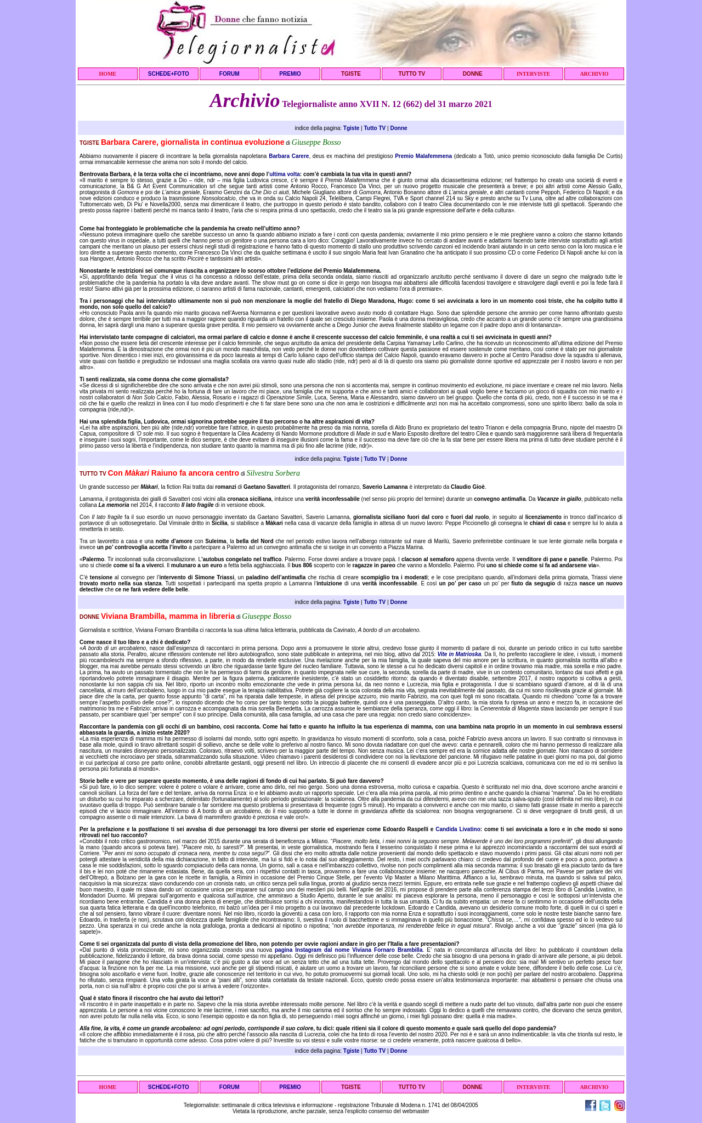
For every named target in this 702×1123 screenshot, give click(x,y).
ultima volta (284, 174)
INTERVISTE (533, 74)
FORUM (229, 74)
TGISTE (351, 74)
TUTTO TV (411, 74)
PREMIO (290, 74)
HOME (108, 74)
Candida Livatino (457, 829)
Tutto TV (375, 128)
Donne (398, 128)
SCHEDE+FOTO (168, 74)
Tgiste (351, 128)
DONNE (473, 74)
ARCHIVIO (594, 74)
